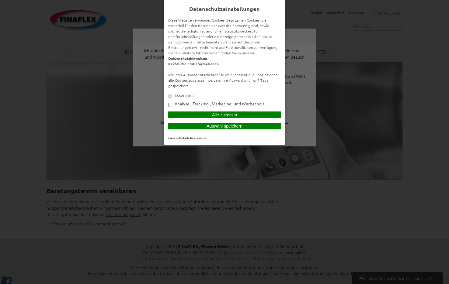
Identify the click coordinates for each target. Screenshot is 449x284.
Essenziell (181, 95)
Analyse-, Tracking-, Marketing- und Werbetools (216, 104)
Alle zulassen (224, 114)
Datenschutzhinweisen (187, 58)
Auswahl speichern (224, 126)
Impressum (198, 137)
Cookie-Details (179, 137)
